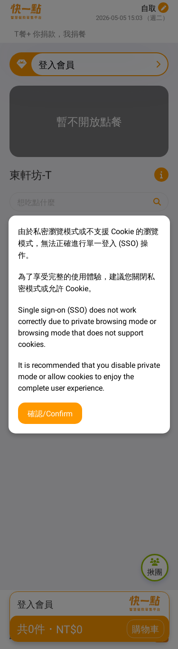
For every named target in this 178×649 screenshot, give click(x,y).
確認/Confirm (50, 413)
